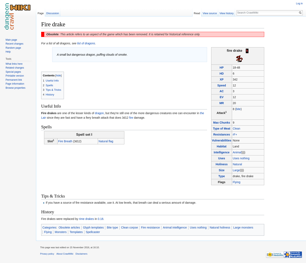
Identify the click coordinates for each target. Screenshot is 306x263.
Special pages (13, 71)
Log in (299, 3)
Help (8, 51)
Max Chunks (221, 122)
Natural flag (106, 141)
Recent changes (14, 43)
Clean (236, 128)
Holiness (222, 164)
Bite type (112, 227)
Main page (11, 39)
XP (222, 79)
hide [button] (58, 75)
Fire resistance (150, 227)
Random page (13, 47)
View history (227, 13)
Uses (221, 158)
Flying (236, 182)
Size (221, 170)
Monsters (61, 232)
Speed (221, 85)
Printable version (15, 75)
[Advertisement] (284, 82)
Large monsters (243, 227)
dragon (99, 113)
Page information (15, 83)
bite (238, 109)
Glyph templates (93, 227)
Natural (237, 164)
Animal (237, 152)
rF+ (235, 134)
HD (222, 73)
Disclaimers (81, 254)
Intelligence (222, 152)
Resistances (221, 134)
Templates (76, 232)
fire (131, 117)
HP (221, 67)
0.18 (100, 218)
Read (197, 13)
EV (222, 97)
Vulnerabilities (221, 140)
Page (40, 13)
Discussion (52, 13)
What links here (14, 63)
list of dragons (86, 43)
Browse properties (15, 87)
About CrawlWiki (65, 254)
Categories (49, 227)
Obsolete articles (69, 227)
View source (210, 13)
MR (221, 103)
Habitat (221, 146)
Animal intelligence (175, 227)
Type (221, 176)
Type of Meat (221, 128)
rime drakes (86, 218)
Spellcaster (93, 232)
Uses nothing (241, 158)
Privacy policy (47, 254)
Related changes (15, 67)
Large (236, 170)
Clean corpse (129, 227)
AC (222, 91)
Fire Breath (65, 141)
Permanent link (14, 79)
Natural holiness (220, 227)
